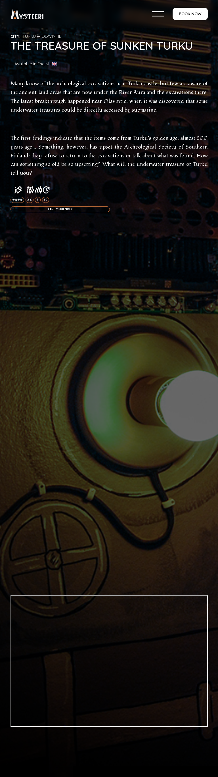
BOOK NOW (190, 13)
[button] (158, 14)
